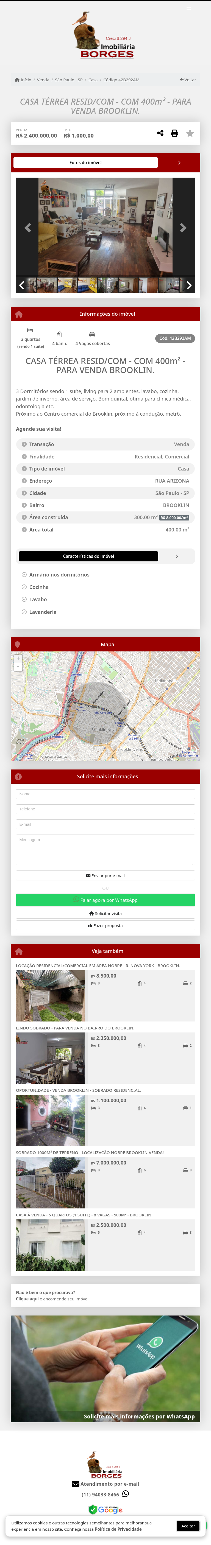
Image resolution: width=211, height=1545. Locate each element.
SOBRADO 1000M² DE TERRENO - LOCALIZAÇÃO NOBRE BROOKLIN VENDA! (90, 1152)
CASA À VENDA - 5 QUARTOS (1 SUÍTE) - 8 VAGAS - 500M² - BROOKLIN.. (85, 1214)
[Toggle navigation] (189, 8)
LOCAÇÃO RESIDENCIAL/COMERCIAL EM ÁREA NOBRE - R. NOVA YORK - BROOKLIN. (98, 965)
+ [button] (18, 659)
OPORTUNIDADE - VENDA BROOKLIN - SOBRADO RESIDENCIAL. (78, 1090)
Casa (93, 79)
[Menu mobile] (105, 33)
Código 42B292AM (121, 79)
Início (23, 79)
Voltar (188, 79)
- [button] (18, 667)
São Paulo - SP (69, 79)
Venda (43, 79)
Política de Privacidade (118, 1529)
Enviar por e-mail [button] (105, 875)
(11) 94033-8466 (100, 1494)
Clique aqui (27, 1299)
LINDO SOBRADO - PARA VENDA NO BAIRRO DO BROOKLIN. (75, 1028)
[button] (29, 228)
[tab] (33, 162)
